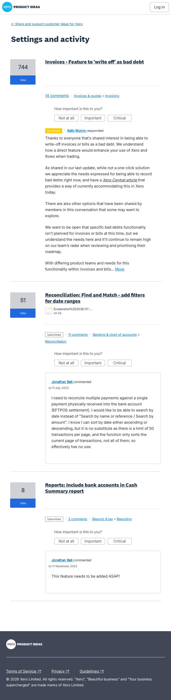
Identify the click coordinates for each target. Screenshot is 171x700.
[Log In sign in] (159, 7)
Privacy (62, 671)
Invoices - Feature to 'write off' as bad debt (94, 61)
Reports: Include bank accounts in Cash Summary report (91, 488)
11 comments (78, 334)
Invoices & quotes (87, 96)
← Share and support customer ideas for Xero (47, 24)
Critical (122, 118)
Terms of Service (24, 671)
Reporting (124, 519)
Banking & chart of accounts (115, 334)
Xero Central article (120, 180)
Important (94, 118)
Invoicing (112, 96)
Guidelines (93, 671)
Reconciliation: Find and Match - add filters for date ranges (95, 298)
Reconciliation (55, 341)
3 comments (77, 519)
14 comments (57, 95)
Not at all (69, 118)
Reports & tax (102, 519)
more (119, 269)
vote (23, 80)
